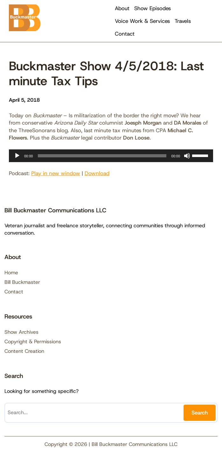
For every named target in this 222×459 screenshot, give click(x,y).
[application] (111, 155)
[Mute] (187, 156)
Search (199, 412)
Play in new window (55, 173)
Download (97, 173)
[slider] (102, 155)
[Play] (17, 156)
